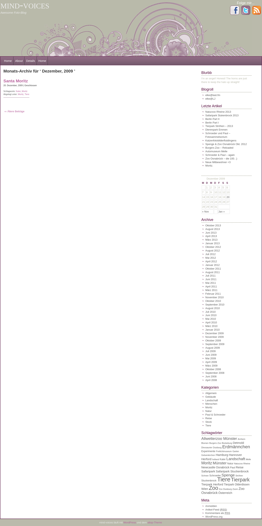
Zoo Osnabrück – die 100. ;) (221, 158)
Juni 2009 (211, 354)
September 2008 (214, 372)
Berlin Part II (212, 119)
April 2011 (211, 286)
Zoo (213, 488)
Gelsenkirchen (208, 455)
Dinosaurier (206, 447)
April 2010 (211, 322)
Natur (208, 411)
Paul (232, 467)
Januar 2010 (212, 329)
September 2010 (214, 304)
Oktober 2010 (213, 300)
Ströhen (239, 475)
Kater (18, 91)
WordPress (130, 522)
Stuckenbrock (208, 480)
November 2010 (214, 297)
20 (227, 197)
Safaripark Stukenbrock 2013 (221, 115)
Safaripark (208, 471)
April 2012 (211, 261)
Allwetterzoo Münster (219, 438)
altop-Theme (154, 522)
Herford (206, 459)
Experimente (208, 451)
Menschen (211, 403)
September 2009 (214, 344)
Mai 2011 (210, 282)
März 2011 (211, 290)
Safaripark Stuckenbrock (232, 471)
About (19, 60)
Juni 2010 (211, 315)
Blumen (205, 443)
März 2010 (211, 326)
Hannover (235, 455)
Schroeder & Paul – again (220, 154)
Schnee (205, 475)
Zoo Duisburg (225, 489)
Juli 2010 (210, 311)
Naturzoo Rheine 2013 (218, 111)
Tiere (27, 94)
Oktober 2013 (213, 225)
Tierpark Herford (212, 484)
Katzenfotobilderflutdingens (220, 140)
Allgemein (211, 393)
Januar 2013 (212, 243)
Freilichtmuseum (224, 451)
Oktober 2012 (213, 246)
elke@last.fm (212, 95)
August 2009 (212, 347)
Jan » (221, 211)
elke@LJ (210, 98)
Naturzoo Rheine (242, 463)
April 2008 (211, 380)
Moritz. (209, 165)
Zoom (235, 489)
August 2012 (212, 250)
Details (30, 60)
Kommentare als (217, 513)
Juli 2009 (210, 351)
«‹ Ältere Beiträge (14, 111)
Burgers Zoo (215, 443)
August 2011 (212, 272)
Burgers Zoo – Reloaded (219, 147)
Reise (208, 418)
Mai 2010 (210, 318)
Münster (220, 463)
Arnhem (241, 439)
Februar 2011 (213, 293)
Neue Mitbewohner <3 (218, 162)
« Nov (205, 211)
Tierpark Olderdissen (237, 484)
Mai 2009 (210, 358)
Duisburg (217, 447)
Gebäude (210, 396)
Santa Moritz (15, 81)
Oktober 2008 (213, 369)
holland (215, 459)
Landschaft (211, 400)
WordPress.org (213, 516)
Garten (235, 451)
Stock (208, 421)
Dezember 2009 (214, 333)
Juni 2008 (211, 376)
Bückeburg (227, 443)
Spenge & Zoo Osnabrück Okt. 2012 (226, 144)
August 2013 (212, 229)
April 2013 (211, 236)
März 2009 (211, 365)
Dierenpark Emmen (216, 129)
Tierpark (240, 479)
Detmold (238, 442)
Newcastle (208, 467)
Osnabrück (222, 467)
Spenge (228, 475)
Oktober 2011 (213, 268)
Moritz (25, 91)
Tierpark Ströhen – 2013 (219, 126)
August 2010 (212, 308)
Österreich (225, 492)
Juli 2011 (210, 275)
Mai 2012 (210, 257)
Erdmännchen (236, 446)
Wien (204, 488)
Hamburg (222, 455)
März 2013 (211, 239)
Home (8, 60)
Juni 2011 (211, 279)
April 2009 (211, 362)
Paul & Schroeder (215, 414)
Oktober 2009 (213, 340)
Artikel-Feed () (216, 509)
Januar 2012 (212, 265)
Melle (248, 459)
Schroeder (215, 475)
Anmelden (211, 506)
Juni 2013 (211, 232)
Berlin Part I (212, 122)
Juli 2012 (210, 254)
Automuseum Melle (216, 151)
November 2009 (214, 336)
